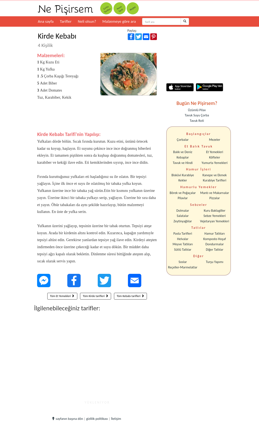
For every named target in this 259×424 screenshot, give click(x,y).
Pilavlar (183, 198)
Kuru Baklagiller (214, 211)
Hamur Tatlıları (214, 233)
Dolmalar (182, 211)
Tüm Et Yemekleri (62, 296)
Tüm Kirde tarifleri (95, 296)
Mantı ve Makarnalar (214, 193)
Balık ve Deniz (182, 152)
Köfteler (214, 157)
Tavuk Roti (197, 121)
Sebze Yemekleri (214, 216)
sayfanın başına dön (67, 419)
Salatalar (183, 216)
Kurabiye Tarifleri (214, 180)
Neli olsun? (87, 21)
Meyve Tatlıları (183, 244)
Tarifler (65, 21)
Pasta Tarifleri (182, 233)
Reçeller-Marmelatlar (183, 267)
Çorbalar (183, 140)
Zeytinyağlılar (183, 221)
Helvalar (182, 239)
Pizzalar (214, 198)
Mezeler (214, 140)
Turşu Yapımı (214, 262)
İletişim (116, 419)
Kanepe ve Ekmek (215, 175)
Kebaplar (183, 157)
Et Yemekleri (214, 152)
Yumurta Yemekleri (214, 163)
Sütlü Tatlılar (182, 250)
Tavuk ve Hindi (183, 163)
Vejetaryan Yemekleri (214, 221)
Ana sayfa (46, 21)
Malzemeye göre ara (119, 21)
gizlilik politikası (97, 419)
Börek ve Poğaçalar (183, 193)
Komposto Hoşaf (214, 239)
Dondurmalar (214, 244)
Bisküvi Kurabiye (182, 175)
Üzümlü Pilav (197, 110)
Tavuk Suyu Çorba (197, 115)
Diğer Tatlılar (214, 250)
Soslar (183, 262)
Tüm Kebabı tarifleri (130, 296)
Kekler (182, 180)
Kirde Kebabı (57, 39)
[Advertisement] (97, 118)
